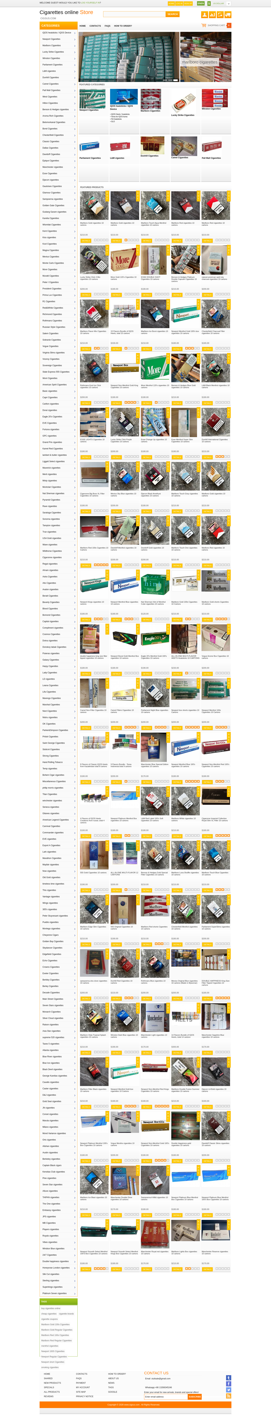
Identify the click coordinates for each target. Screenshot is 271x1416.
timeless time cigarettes (53, 884)
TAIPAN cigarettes (51, 1197)
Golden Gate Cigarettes (53, 205)
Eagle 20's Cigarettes (52, 416)
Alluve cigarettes (50, 1191)
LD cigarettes (49, 679)
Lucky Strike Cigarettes (53, 52)
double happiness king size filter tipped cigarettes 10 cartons (93, 657)
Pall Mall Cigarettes (51, 90)
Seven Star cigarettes (52, 1184)
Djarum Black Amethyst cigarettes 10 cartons (151, 495)
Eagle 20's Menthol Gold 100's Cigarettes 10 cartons (154, 657)
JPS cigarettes (49, 1216)
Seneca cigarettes (51, 807)
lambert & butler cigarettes (55, 455)
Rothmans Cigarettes (52, 320)
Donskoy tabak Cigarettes (54, 647)
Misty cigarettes (50, 480)
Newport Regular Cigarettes (54, 1356)
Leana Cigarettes (50, 685)
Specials (49, 1387)
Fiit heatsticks (116, 119)
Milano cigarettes (50, 1127)
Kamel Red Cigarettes (53, 448)
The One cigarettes (51, 1204)
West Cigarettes (50, 96)
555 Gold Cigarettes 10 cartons (93, 873)
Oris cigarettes (49, 1140)
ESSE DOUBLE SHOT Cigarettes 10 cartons (150, 278)
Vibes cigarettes (50, 1242)
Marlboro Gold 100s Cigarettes (55, 1324)
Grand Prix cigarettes (52, 442)
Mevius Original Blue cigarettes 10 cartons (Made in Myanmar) (184, 982)
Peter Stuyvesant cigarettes (55, 916)
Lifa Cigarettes (49, 692)
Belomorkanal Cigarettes (54, 122)
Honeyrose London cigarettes (56, 1268)
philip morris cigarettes (53, 788)
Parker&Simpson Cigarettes (55, 730)
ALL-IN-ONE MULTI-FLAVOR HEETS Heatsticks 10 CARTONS (185, 657)
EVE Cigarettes (50, 423)
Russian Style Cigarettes (54, 327)
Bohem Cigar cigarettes (53, 775)
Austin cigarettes (50, 1152)
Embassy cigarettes (52, 1210)
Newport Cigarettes (51, 39)
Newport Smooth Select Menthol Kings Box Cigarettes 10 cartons (124, 1252)
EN (199, 3)
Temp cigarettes (50, 768)
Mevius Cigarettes (51, 256)
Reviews (48, 1396)
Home (171, 3)
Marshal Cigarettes (51, 704)
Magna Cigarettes (51, 250)
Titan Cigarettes (50, 794)
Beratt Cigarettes (50, 596)
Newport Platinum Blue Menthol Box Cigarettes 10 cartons (184, 1198)
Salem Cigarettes (50, 333)
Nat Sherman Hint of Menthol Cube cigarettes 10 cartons (153, 603)
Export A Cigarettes (51, 845)
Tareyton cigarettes (51, 525)
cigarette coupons (49, 1319)
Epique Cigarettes (51, 160)
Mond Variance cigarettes (54, 1133)
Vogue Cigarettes (50, 346)
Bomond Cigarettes (51, 615)
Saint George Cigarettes (54, 743)
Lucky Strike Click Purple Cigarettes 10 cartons (121, 440)
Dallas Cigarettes (50, 148)
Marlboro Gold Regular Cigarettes (56, 1330)
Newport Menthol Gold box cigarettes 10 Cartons (122, 1090)
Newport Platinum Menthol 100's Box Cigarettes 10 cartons (94, 1144)
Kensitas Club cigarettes (54, 1172)
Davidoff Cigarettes (51, 154)
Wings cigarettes (50, 903)
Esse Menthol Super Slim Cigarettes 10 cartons (182, 440)
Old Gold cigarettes (51, 877)
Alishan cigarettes (51, 1146)
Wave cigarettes (50, 544)
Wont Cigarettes (50, 378)
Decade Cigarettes (51, 992)
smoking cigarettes (50, 1367)
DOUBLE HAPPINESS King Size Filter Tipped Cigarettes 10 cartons (216, 983)
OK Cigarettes (49, 724)
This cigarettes (49, 890)
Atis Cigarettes (49, 583)
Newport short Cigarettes (52, 1362)
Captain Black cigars (52, 1165)
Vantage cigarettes (51, 896)
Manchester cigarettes (53, 167)
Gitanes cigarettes (51, 813)
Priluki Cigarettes (50, 736)
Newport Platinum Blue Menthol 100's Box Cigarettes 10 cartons (215, 1198)
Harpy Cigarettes (50, 666)
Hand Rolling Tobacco (53, 762)
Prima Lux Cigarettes (52, 295)
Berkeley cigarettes (51, 1159)
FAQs (79, 1378)
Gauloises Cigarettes (52, 186)
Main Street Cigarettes (53, 999)
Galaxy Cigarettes (51, 660)
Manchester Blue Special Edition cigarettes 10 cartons (154, 765)
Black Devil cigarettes (52, 1069)
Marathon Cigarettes (52, 858)
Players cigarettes (51, 1229)
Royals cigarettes (50, 1236)
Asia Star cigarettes (51, 1031)
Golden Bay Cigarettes (53, 941)
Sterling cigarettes (51, 1280)
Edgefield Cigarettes (52, 954)
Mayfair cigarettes (51, 864)
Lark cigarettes (49, 852)
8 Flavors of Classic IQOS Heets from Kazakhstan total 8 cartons (94, 765)
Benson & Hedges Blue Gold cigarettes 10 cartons (183, 386)
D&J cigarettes (49, 1095)
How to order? (117, 1374)
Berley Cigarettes (50, 986)
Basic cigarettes (50, 391)
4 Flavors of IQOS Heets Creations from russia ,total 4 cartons (92, 820)
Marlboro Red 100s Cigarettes (55, 1335)
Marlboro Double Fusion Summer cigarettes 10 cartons (185, 1090)
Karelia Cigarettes (51, 218)
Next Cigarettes (50, 711)
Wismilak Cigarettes (52, 224)
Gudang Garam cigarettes (54, 212)
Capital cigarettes (51, 621)
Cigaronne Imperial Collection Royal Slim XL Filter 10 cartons (215, 819)
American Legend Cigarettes (56, 820)
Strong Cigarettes (51, 756)
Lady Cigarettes (50, 672)
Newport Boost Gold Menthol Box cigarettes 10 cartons (125, 657)
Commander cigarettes (53, 832)
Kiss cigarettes (49, 237)
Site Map (81, 1392)
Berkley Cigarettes (51, 980)
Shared (48, 1378)
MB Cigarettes (49, 1223)
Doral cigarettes (50, 410)
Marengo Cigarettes (52, 698)
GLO (113, 121)
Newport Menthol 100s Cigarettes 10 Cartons (211, 711)
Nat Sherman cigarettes (53, 493)
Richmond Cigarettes (52, 314)
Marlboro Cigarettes (52, 45)
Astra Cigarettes (50, 576)
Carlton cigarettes (51, 404)
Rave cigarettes (50, 506)
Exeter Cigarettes (51, 973)
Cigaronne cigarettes (52, 557)
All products (52, 1392)
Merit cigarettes (50, 474)
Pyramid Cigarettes (51, 500)
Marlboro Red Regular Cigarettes (56, 1340)
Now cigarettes (49, 871)
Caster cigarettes (50, 1088)
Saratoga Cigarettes (52, 512)
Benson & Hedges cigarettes (56, 109)
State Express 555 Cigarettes (56, 372)
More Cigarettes (50, 269)
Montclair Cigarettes (52, 487)
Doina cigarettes (50, 640)
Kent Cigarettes (50, 231)
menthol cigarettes (49, 1346)
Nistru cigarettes (50, 717)
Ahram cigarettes (50, 570)
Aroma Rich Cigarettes (53, 116)
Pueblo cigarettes (51, 922)
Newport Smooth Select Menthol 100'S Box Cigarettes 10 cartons (94, 1252)
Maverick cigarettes (51, 468)
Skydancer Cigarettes (52, 948)
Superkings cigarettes (52, 1287)
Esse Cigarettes (50, 173)
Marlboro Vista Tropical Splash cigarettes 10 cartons (93, 1036)
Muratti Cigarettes (51, 276)
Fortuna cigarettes (51, 429)
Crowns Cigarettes (51, 967)
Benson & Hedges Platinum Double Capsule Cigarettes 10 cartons (184, 279)
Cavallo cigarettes (51, 1082)
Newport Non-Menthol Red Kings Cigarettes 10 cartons (155, 1090)
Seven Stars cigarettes (53, 1005)
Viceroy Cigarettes (51, 359)
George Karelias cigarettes (55, 1076)
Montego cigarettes (51, 928)
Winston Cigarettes (51, 58)
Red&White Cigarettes (53, 308)
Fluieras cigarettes (51, 653)
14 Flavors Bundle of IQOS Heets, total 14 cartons (182, 1036)
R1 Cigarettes (49, 301)
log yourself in (90, 3)
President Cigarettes (52, 288)
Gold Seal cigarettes (52, 1101)
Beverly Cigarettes (51, 602)
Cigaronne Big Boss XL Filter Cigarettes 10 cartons (92, 495)
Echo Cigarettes (50, 960)
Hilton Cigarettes (50, 103)
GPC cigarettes (50, 436)
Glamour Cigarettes (51, 192)
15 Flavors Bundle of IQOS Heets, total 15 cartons (122, 332)
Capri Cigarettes (50, 397)
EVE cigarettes (49, 839)
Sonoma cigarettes (51, 519)
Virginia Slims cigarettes (54, 352)
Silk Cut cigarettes (51, 1274)
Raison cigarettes (51, 1024)
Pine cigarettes (49, 1178)
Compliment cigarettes (53, 628)
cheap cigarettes (49, 1314)
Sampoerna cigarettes (53, 199)
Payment (81, 1383)
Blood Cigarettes (50, 608)
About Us (113, 1378)
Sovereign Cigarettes (52, 365)
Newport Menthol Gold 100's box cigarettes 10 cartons (185, 332)
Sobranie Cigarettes (52, 340)
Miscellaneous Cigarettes (54, 781)
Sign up (188, 3)
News (111, 1383)
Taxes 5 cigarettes (51, 1044)
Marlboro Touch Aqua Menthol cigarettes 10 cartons (153, 224)
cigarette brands (66, 1314)
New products (52, 1383)
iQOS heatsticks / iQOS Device (57, 32)
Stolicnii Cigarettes (51, 749)
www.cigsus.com (132, 1405)
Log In (179, 3)
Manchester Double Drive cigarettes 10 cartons (121, 1198)
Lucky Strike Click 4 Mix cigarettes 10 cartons (90, 278)
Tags (111, 1387)
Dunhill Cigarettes (51, 77)
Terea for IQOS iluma (119, 117)
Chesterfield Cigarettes (53, 135)
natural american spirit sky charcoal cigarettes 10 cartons (214, 278)
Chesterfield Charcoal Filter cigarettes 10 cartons (213, 332)
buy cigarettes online (50, 1308)
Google (112, 1392)
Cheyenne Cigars (51, 935)
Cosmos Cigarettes (51, 634)
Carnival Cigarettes (51, 826)
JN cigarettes (49, 1108)
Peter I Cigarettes (51, 282)
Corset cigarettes (50, 1114)
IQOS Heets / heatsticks (120, 114)
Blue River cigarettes (52, 1056)
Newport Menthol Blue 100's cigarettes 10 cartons (183, 765)
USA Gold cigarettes (52, 538)
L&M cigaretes (49, 71)
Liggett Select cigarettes (54, 461)
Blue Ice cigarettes (51, 1063)
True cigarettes (49, 532)
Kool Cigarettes (50, 244)
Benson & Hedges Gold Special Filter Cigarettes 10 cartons (154, 874)
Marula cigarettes (50, 1120)
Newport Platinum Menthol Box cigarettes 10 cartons (124, 819)
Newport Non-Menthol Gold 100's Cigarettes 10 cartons (155, 1144)
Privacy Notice (84, 1396)
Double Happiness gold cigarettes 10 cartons (181, 1144)
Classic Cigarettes (51, 141)
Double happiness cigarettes (56, 1261)
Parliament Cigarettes (52, 64)
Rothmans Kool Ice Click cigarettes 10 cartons (90, 386)
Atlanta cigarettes (51, 1050)
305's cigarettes (50, 909)
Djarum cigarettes (51, 180)
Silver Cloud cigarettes (53, 1018)
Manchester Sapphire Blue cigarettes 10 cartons (213, 1036)
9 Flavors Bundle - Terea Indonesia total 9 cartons (121, 765)
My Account (83, 1387)
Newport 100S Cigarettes (52, 1351)
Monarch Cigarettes (52, 1012)
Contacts (81, 1374)
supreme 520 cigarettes (53, 1037)
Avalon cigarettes (50, 589)
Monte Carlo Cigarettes (53, 263)
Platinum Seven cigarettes (55, 1293)
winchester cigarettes (52, 800)
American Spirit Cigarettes (55, 384)
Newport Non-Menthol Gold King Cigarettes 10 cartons (124, 386)
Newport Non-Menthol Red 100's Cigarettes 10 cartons (215, 765)
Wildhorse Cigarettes (52, 551)
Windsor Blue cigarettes (53, 1248)
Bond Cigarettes (50, 128)
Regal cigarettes (50, 564)
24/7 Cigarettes (50, 1255)
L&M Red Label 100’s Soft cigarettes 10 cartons (152, 819)
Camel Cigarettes (51, 84)
